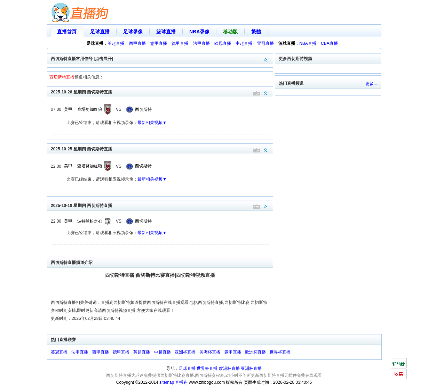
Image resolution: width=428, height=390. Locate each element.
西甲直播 (137, 43)
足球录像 (133, 31)
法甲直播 (201, 43)
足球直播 (100, 31)
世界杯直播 (280, 352)
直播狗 (181, 382)
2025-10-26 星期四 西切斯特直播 (162, 91)
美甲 (68, 109)
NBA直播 (307, 43)
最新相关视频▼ (152, 122)
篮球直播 (166, 31)
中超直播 (244, 43)
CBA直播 (329, 43)
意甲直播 (158, 43)
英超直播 (116, 43)
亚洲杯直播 (185, 352)
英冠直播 (59, 352)
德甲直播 (180, 43)
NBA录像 (199, 31)
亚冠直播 (265, 43)
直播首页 (67, 31)
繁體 (256, 31)
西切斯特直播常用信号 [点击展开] (162, 58)
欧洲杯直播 (255, 352)
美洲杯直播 (209, 352)
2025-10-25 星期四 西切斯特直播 (162, 148)
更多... (371, 83)
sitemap (166, 382)
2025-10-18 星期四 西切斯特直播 (162, 205)
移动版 (230, 31)
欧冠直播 (222, 43)
